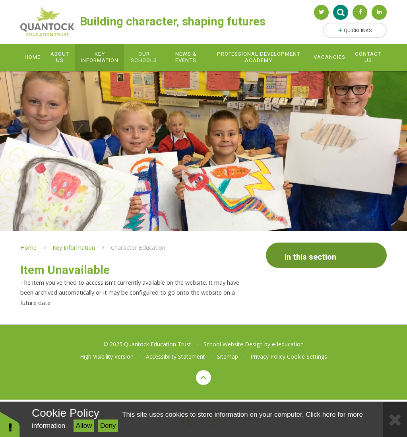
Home (28, 247)
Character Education (138, 247)
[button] (10, 424)
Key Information (73, 247)
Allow (84, 425)
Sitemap (227, 356)
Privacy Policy (267, 356)
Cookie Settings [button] (307, 356)
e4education (288, 344)
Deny (108, 425)
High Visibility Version (107, 356)
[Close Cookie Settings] (395, 419)
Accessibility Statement (175, 356)
